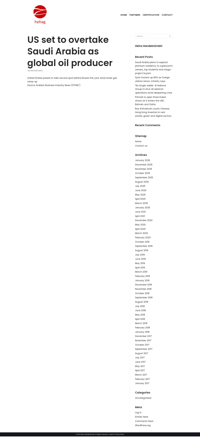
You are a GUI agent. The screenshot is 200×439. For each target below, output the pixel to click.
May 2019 (140, 264)
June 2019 (140, 260)
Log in (138, 414)
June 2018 (140, 312)
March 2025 (141, 204)
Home (123, 14)
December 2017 (143, 338)
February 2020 (143, 238)
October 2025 (142, 173)
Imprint (111, 437)
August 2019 (141, 251)
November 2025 (143, 169)
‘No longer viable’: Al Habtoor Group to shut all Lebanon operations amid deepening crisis (153, 89)
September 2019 (144, 247)
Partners (134, 14)
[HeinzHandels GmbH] (40, 15)
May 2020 (140, 225)
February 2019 (142, 277)
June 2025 (140, 191)
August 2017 (141, 355)
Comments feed (144, 423)
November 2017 (143, 342)
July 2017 (140, 359)
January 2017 (142, 385)
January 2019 (142, 282)
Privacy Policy (119, 437)
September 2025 (144, 178)
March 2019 (141, 273)
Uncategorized (143, 400)
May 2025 (140, 195)
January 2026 (142, 161)
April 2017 (140, 372)
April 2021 (140, 217)
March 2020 (141, 234)
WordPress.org (143, 427)
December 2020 (144, 221)
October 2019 (142, 243)
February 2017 (142, 381)
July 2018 (140, 307)
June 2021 (140, 212)
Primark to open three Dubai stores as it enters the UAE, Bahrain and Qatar (150, 101)
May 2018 (140, 316)
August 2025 (142, 182)
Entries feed (141, 419)
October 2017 (142, 346)
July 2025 (140, 186)
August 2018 (141, 303)
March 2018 (141, 325)
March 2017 (141, 376)
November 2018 (143, 290)
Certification (151, 14)
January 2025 (142, 208)
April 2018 (140, 320)
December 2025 (144, 165)
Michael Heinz (36, 70)
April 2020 (140, 230)
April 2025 (140, 199)
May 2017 (140, 368)
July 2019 (140, 256)
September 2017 (144, 351)
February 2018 (142, 329)
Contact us (141, 146)
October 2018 (142, 294)
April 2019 (140, 269)
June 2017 (140, 364)
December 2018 (143, 286)
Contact (167, 14)
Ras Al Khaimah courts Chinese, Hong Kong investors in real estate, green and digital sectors (153, 113)
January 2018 (142, 333)
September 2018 (144, 299)
